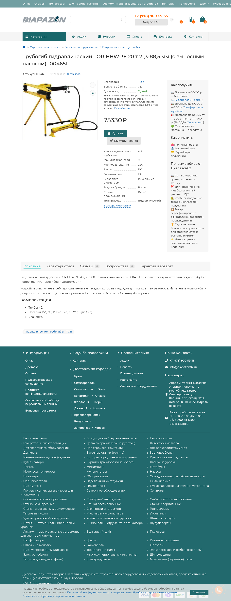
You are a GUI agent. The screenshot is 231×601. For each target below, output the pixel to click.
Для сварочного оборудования (46, 448)
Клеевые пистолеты (164, 540)
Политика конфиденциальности (41, 391)
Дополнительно (133, 353)
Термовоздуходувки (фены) (43, 559)
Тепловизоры (159, 509)
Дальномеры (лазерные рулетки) (111, 443)
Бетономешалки (35, 438)
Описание (32, 266)
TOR (141, 81)
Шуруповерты (160, 523)
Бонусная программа (40, 410)
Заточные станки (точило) (105, 452)
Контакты (193, 36)
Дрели (204, 3)
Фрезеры (157, 545)
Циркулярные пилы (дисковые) (46, 550)
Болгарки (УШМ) (99, 531)
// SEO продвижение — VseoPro (45, 583)
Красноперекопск (87, 414)
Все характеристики (117, 205)
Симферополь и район (187, 99)
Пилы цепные (160, 481)
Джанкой (80, 408)
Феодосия (81, 402)
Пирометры (32, 486)
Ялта (101, 389)
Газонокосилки (161, 438)
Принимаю (199, 592)
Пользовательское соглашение (38, 381)
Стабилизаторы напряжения (171, 499)
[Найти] (122, 19)
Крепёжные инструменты (169, 457)
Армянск (99, 408)
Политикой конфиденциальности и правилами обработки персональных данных (122, 592)
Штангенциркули (162, 518)
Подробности (122, 108)
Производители (131, 373)
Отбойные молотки (37, 545)
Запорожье (82, 427)
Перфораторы (33, 540)
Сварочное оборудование (138, 386)
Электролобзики (35, 554)
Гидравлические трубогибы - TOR (48, 331)
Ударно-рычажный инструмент (46, 518)
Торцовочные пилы (101, 550)
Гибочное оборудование (81, 47)
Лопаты (28, 467)
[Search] (98, 19)
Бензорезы (57, 3)
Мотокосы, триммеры (39, 471)
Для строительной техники (106, 448)
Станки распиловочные (104, 504)
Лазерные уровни (163, 462)
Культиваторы (33, 462)
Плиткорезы (96, 486)
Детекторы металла (164, 443)
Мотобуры (157, 467)
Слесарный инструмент (104, 499)
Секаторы (157, 490)
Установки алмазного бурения (109, 518)
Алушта (100, 395)
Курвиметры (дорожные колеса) (110, 462)
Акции (79, 36)
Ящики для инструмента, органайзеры (115, 523)
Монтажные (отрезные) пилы (171, 559)
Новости (106, 36)
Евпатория (81, 395)
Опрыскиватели (35, 481)
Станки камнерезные (38, 504)
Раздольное (82, 421)
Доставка (163, 36)
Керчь (98, 402)
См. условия (195, 122)
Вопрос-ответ (119, 266)
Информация (36, 353)
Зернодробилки (162, 452)
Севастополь (83, 389)
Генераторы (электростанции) (45, 443)
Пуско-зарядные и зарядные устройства (179, 486)
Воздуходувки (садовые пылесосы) (112, 438)
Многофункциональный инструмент (113, 554)
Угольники (158, 513)
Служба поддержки (89, 353)
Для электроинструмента (168, 448)
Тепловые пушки (35, 513)
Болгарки (168, 3)
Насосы (155, 471)
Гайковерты (187, 3)
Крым (78, 376)
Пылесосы (157, 531)
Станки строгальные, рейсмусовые (49, 509)
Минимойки (95, 467)
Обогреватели (97, 476)
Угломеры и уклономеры (105, 513)
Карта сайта (128, 379)
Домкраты (30, 452)
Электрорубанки (99, 559)
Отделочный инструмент (105, 481)
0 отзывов (73, 73)
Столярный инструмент (104, 509)
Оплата (134, 36)
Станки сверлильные (165, 504)
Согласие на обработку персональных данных (54, 596)
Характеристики (60, 266)
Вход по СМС (151, 22)
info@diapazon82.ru (183, 367)
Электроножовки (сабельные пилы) (176, 550)
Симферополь (84, 382)
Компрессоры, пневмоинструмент (112, 457)
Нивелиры (31, 476)
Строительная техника (45, 47)
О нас (26, 3)
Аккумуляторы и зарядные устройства (130, 3)
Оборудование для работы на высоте (177, 476)
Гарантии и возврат (156, 266)
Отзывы (39, 3)
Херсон (100, 427)
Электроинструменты (84, 3)
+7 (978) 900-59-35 (182, 360)
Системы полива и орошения (45, 499)
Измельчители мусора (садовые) (47, 457)
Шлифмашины (160, 554)
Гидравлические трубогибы (121, 47)
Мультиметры (97, 471)
